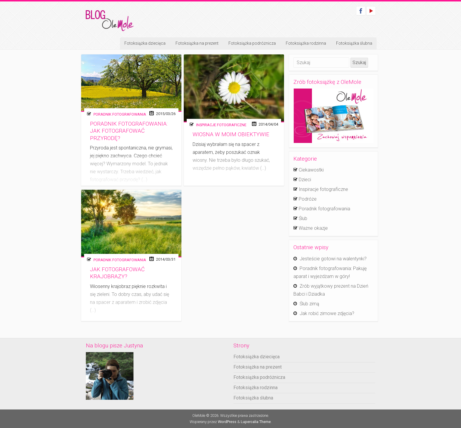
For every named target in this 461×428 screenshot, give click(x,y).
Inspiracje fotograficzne (221, 125)
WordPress (227, 421)
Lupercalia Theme (256, 421)
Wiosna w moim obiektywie (231, 134)
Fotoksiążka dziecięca (145, 43)
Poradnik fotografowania (119, 114)
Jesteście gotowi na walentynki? (333, 259)
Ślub (303, 218)
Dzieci (305, 179)
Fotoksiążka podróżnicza (252, 43)
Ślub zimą (309, 304)
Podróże (308, 199)
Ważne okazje (313, 228)
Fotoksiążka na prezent (197, 43)
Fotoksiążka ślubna (354, 43)
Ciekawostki (311, 170)
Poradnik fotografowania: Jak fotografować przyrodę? (129, 131)
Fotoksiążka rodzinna (306, 43)
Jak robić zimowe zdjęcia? (327, 313)
